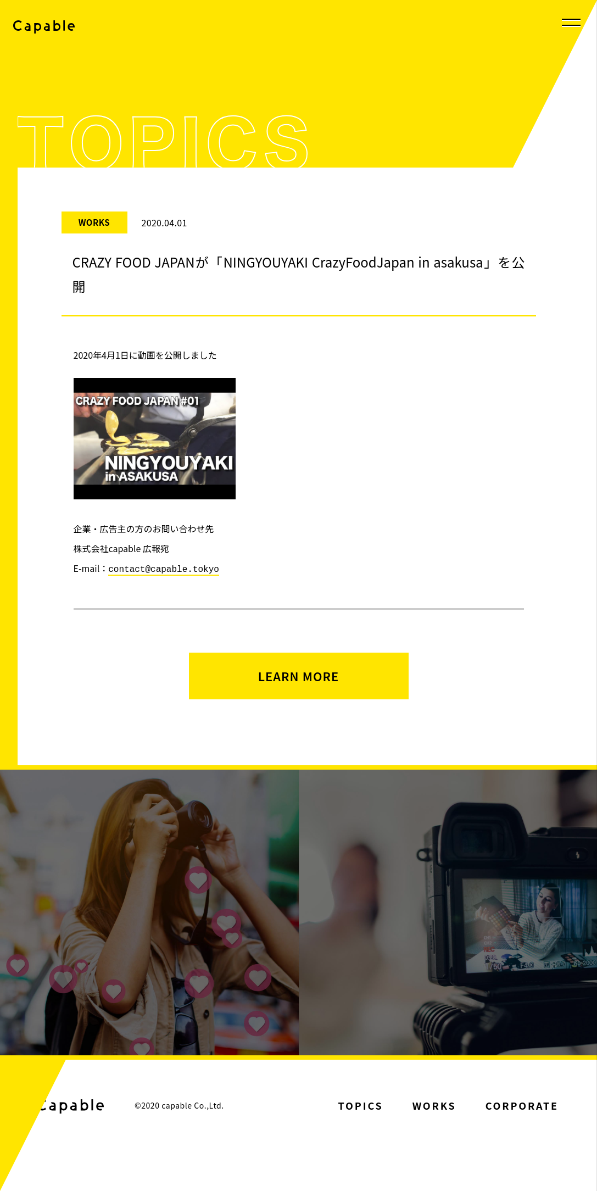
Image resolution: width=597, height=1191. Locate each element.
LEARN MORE (299, 678)
